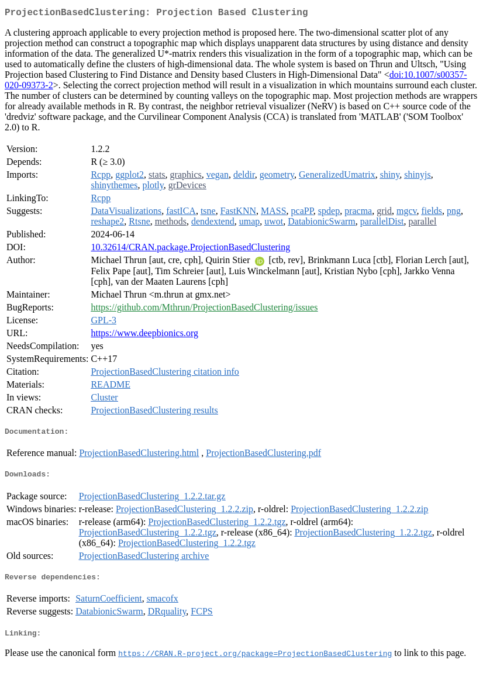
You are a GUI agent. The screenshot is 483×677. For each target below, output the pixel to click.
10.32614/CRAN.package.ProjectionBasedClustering (190, 249)
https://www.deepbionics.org (144, 335)
